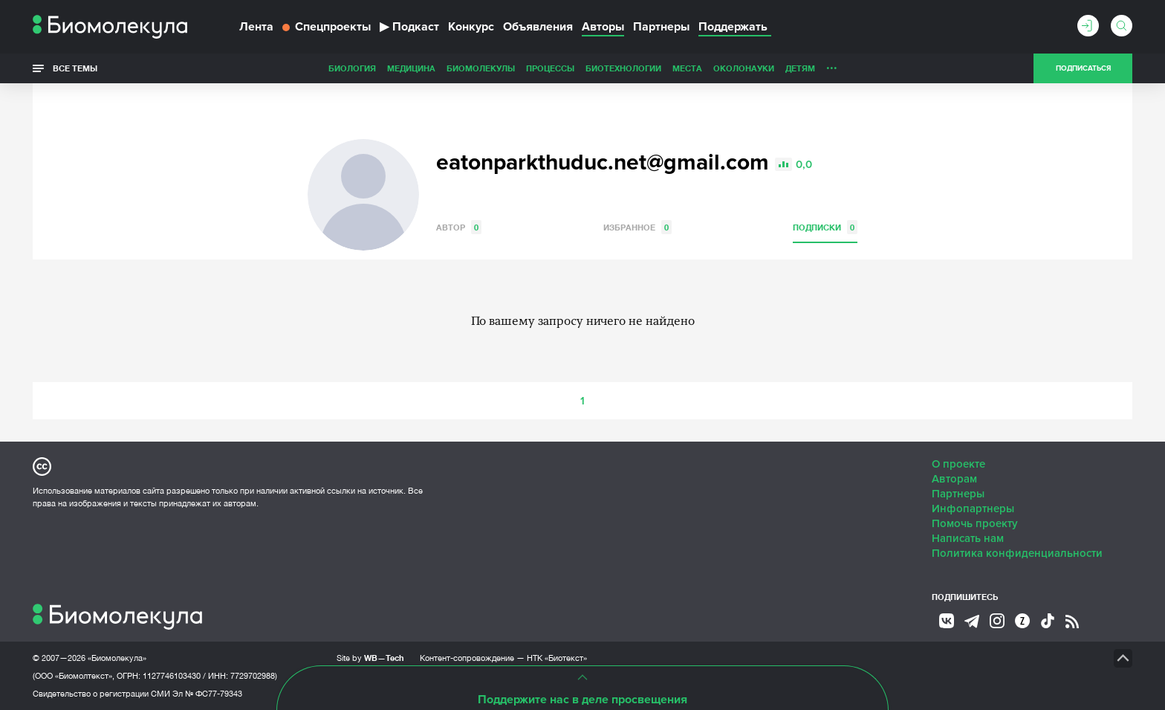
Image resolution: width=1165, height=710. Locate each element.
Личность (744, 68)
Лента (256, 26)
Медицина (306, 68)
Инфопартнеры (973, 508)
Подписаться (1083, 68)
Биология (247, 68)
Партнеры (661, 26)
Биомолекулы (376, 68)
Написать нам (968, 538)
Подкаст (409, 26)
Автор (458, 227)
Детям (695, 68)
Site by (370, 657)
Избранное (637, 227)
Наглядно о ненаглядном (880, 68)
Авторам (954, 478)
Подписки (825, 227)
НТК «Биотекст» (557, 657)
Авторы (603, 26)
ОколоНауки (639, 68)
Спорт (793, 68)
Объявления (538, 26)
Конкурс (471, 26)
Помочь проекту (975, 523)
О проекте (958, 464)
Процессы (445, 68)
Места (582, 68)
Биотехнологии (518, 68)
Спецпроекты (326, 26)
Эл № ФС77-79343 (207, 693)
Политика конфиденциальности (1017, 553)
